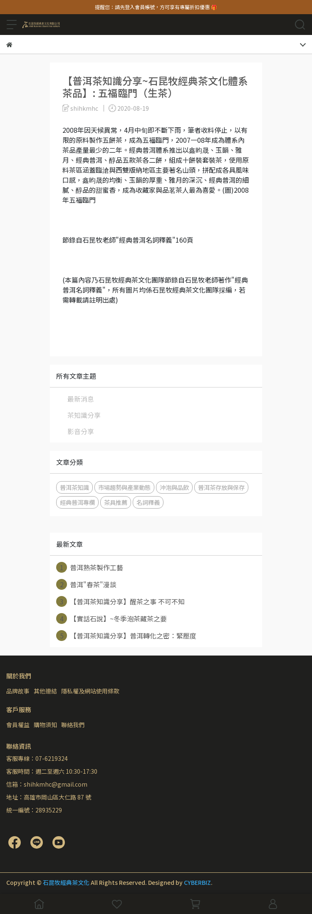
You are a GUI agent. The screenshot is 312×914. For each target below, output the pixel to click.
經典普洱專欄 (77, 502)
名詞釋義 (148, 502)
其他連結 (45, 691)
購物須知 (45, 724)
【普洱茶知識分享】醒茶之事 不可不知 (120, 601)
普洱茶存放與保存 (221, 487)
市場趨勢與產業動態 (124, 487)
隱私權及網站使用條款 (90, 691)
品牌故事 (18, 691)
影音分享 (80, 431)
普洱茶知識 (74, 487)
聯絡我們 (72, 724)
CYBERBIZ (197, 882)
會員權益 (18, 724)
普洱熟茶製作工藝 (89, 567)
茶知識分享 (84, 415)
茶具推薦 (115, 502)
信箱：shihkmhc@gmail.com (46, 784)
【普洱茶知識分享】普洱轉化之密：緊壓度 (126, 635)
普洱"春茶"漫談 (86, 584)
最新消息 (80, 399)
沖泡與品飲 (174, 487)
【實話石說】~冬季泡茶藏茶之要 (111, 618)
